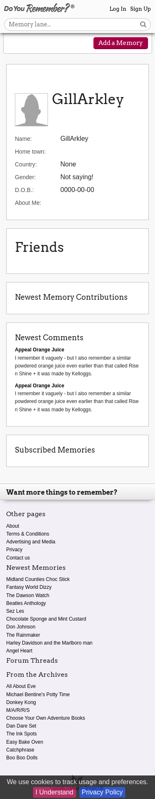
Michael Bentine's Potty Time (38, 694)
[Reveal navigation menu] (15, 44)
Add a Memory (120, 43)
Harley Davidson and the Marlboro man (49, 643)
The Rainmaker (23, 635)
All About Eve (21, 686)
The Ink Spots (21, 734)
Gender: (25, 177)
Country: (26, 164)
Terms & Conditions (27, 534)
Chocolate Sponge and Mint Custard (46, 619)
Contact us (18, 558)
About (12, 526)
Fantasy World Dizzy (29, 587)
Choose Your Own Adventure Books (45, 718)
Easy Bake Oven (24, 742)
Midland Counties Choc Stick (37, 579)
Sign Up (140, 9)
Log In (118, 9)
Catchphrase (20, 750)
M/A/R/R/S (18, 710)
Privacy (14, 549)
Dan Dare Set (21, 726)
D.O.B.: (24, 190)
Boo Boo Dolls (22, 758)
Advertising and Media (30, 542)
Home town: (30, 151)
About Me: (28, 202)
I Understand (55, 792)
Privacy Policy (102, 792)
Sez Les (15, 611)
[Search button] (143, 25)
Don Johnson (21, 627)
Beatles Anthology (26, 603)
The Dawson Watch (27, 595)
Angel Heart (19, 651)
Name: (23, 138)
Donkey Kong (21, 702)
